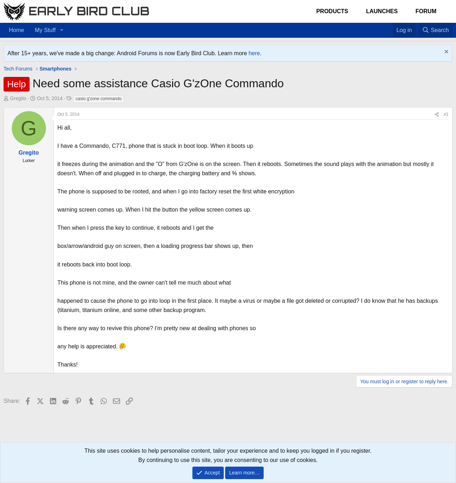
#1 (446, 114)
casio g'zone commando (98, 98)
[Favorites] (389, 25)
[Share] (436, 114)
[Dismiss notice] (445, 52)
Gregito (18, 98)
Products (332, 11)
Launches (382, 11)
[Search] (435, 30)
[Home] (381, 25)
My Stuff (45, 30)
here (254, 53)
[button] (61, 30)
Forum (425, 11)
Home (16, 30)
